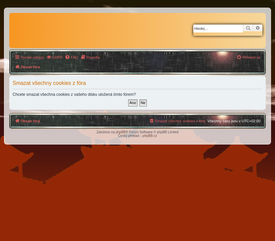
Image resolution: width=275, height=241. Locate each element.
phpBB (121, 132)
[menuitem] (54, 57)
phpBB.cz (150, 136)
